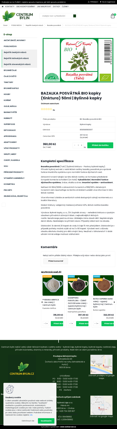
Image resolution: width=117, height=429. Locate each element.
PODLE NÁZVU (16, 25)
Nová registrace (108, 2)
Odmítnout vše (28, 421)
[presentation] (42, 302)
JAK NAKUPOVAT (44, 6)
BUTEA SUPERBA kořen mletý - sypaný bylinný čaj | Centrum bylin (103, 303)
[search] (74, 16)
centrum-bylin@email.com (65, 414)
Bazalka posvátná (54, 25)
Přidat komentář (55, 261)
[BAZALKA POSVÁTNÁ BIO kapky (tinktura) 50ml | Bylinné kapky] (78, 60)
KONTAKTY (9, 6)
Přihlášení (94, 2)
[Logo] (18, 16)
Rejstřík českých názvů (34, 25)
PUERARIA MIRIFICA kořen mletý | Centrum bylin (51, 302)
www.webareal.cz (68, 427)
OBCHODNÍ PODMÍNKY (25, 6)
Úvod (5, 25)
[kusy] (78, 145)
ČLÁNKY (65, 6)
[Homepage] (2, 6)
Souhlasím (46, 420)
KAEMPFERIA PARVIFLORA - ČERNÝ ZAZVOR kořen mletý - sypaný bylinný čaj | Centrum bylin (78, 303)
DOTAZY (56, 6)
